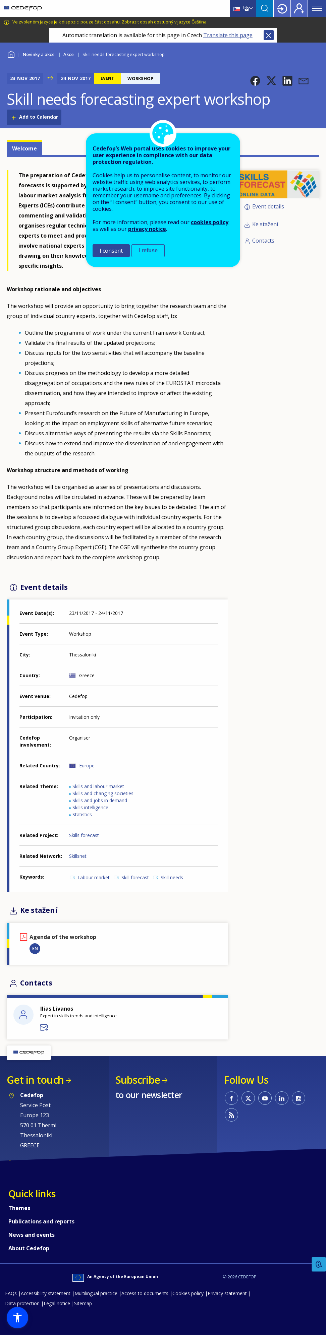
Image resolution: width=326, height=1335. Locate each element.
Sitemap (83, 1303)
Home (11, 53)
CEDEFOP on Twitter (248, 1098)
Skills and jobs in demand (99, 800)
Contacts (263, 240)
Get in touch (35, 1080)
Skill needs (172, 877)
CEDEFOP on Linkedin (281, 1098)
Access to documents (144, 1293)
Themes (19, 1208)
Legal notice (57, 1303)
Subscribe (137, 1080)
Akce (68, 54)
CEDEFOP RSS (231, 1115)
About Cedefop (28, 1248)
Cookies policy (188, 1293)
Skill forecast (135, 877)
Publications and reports (41, 1221)
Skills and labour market (98, 786)
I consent (111, 250)
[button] (255, 80)
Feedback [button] (319, 1264)
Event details (268, 206)
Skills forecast (84, 835)
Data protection (22, 1303)
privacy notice (147, 229)
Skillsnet (78, 856)
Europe (87, 765)
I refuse (148, 250)
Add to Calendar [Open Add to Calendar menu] (38, 117)
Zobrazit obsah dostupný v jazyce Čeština (164, 22)
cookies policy (209, 222)
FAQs (11, 1293)
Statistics (82, 814)
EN (35, 948)
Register (299, 8)
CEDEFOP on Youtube (265, 1098)
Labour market (93, 877)
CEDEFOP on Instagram (298, 1098)
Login (282, 8)
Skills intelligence (90, 807)
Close (269, 35)
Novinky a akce (39, 54)
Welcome (24, 148)
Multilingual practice (95, 1293)
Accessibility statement (45, 1293)
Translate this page (228, 35)
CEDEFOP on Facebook (231, 1098)
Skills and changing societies (102, 793)
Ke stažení (265, 224)
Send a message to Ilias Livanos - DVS (44, 1028)
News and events (31, 1234)
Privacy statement (227, 1293)
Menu (317, 8)
